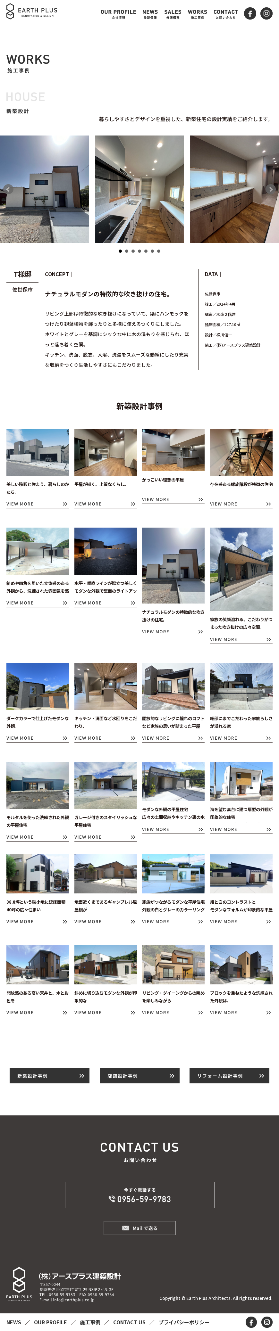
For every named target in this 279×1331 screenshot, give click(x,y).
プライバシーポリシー (184, 1322)
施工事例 (91, 1322)
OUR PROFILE (51, 1322)
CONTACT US (130, 1322)
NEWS (14, 1322)
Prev (8, 189)
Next (271, 189)
